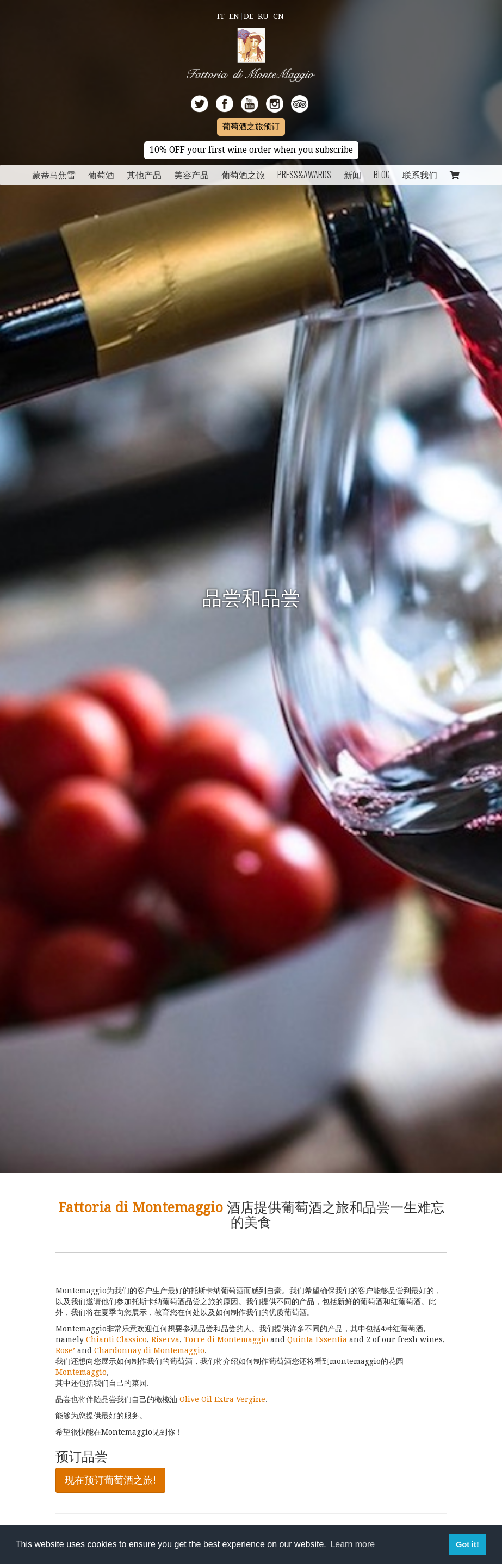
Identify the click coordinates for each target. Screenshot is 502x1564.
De (248, 16)
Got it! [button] (467, 1544)
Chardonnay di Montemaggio (149, 1350)
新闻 (352, 174)
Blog (382, 174)
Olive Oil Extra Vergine (222, 1399)
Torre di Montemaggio (226, 1339)
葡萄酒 (101, 174)
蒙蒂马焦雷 (54, 174)
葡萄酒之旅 (243, 174)
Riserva (165, 1339)
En (234, 16)
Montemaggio (81, 1372)
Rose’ (65, 1350)
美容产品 (191, 174)
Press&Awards (304, 174)
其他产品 (144, 174)
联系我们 (419, 174)
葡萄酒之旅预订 (251, 127)
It (221, 16)
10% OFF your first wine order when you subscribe (251, 150)
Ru (263, 16)
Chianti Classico (115, 1339)
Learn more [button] (352, 1544)
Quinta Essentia (317, 1339)
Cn (278, 16)
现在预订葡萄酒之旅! (110, 1480)
